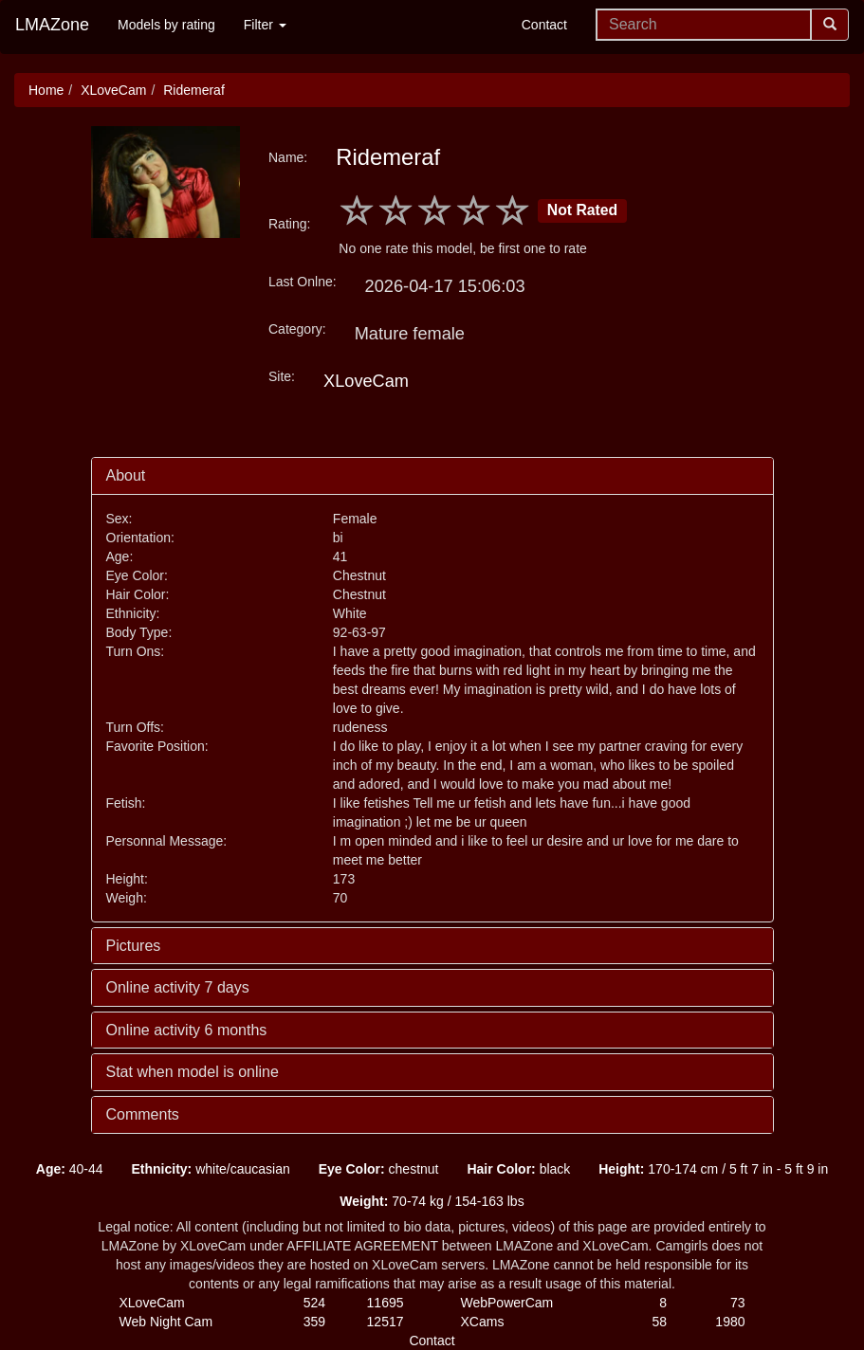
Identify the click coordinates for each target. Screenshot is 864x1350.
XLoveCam (113, 90)
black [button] (518, 1169)
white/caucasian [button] (210, 1169)
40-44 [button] (69, 1169)
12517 (385, 1321)
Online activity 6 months (186, 1030)
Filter (265, 24)
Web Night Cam (166, 1321)
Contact (544, 24)
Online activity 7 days (177, 987)
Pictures (133, 946)
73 (737, 1302)
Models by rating (166, 24)
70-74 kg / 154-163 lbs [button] (432, 1201)
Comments (142, 1114)
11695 (385, 1302)
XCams (483, 1321)
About (126, 475)
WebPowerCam (507, 1302)
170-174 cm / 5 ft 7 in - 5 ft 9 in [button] (713, 1169)
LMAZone (52, 24)
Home (46, 90)
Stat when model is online (192, 1072)
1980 (730, 1321)
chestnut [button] (379, 1169)
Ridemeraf (194, 90)
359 (314, 1321)
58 (659, 1321)
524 (314, 1302)
